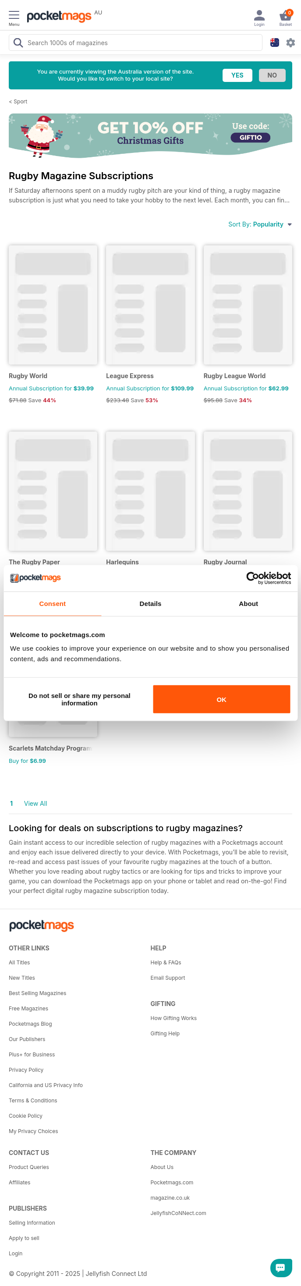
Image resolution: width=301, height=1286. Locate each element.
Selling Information (32, 1222)
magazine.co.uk (170, 1197)
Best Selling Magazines (37, 993)
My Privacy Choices (33, 1131)
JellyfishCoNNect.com (178, 1213)
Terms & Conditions (33, 1100)
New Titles (22, 977)
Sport (20, 101)
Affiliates (19, 1182)
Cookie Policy (25, 1115)
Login (15, 1253)
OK (221, 699)
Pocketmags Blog (30, 1023)
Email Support (168, 977)
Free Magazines (28, 1008)
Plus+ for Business (32, 1054)
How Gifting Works (174, 1018)
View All (35, 803)
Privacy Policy (26, 1069)
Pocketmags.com (172, 1182)
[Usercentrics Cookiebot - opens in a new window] (252, 578)
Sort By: (260, 224)
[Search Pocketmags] (18, 44)
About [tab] (248, 603)
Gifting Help (165, 1033)
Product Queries (29, 1167)
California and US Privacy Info (46, 1085)
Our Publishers (27, 1039)
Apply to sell (24, 1238)
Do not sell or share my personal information (79, 699)
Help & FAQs (166, 962)
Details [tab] (151, 603)
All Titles (19, 962)
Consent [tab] (52, 603)
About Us (162, 1167)
